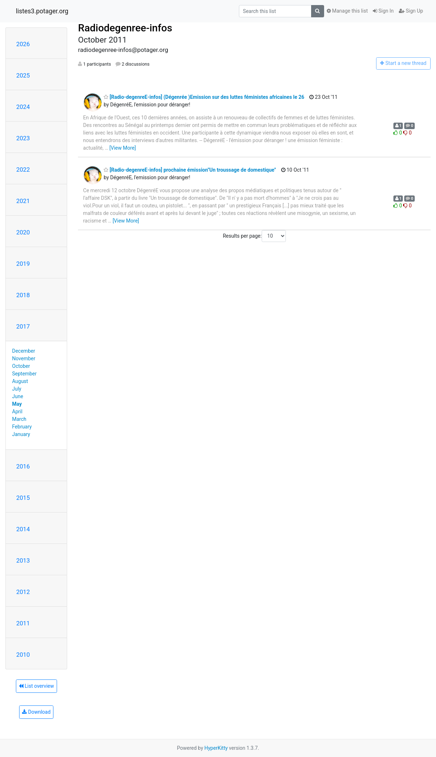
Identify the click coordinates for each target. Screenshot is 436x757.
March (19, 419)
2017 (23, 326)
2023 (23, 138)
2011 (23, 623)
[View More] (122, 148)
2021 (23, 200)
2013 (23, 560)
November (23, 358)
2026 (23, 44)
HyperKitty (216, 748)
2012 (23, 591)
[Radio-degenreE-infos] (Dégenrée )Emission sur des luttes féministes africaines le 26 (204, 97)
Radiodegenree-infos (125, 28)
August (20, 381)
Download (36, 712)
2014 (23, 529)
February (22, 427)
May (17, 404)
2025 (23, 75)
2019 (23, 263)
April (17, 411)
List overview (36, 686)
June (17, 396)
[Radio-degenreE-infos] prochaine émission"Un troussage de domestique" (190, 170)
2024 (23, 106)
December (23, 351)
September (24, 374)
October (21, 366)
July (16, 389)
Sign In (383, 11)
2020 (23, 232)
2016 (23, 466)
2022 (23, 169)
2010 (23, 654)
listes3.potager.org (42, 11)
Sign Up (411, 11)
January (21, 434)
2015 (23, 497)
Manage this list (347, 11)
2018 (23, 295)
